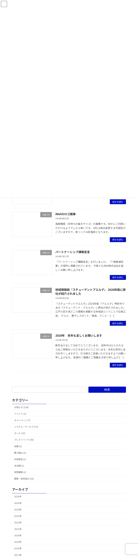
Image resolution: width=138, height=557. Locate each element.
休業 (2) (18, 446)
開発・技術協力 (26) (24, 478)
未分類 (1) (19, 465)
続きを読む (117, 201)
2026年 (17, 496)
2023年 (17, 516)
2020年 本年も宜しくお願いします (78, 335)
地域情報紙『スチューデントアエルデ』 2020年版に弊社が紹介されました (90, 291)
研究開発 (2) (20, 472)
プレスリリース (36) (24, 439)
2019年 (17, 542)
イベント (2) (20, 413)
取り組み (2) (20, 452)
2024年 (17, 509)
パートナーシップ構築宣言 (72, 252)
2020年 (17, 535)
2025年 (17, 503)
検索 (107, 389)
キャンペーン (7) (22, 420)
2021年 (17, 529)
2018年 (17, 548)
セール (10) (19, 433)
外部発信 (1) (20, 459)
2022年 (17, 522)
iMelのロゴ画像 (65, 214)
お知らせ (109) (21, 407)
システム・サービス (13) (26, 426)
